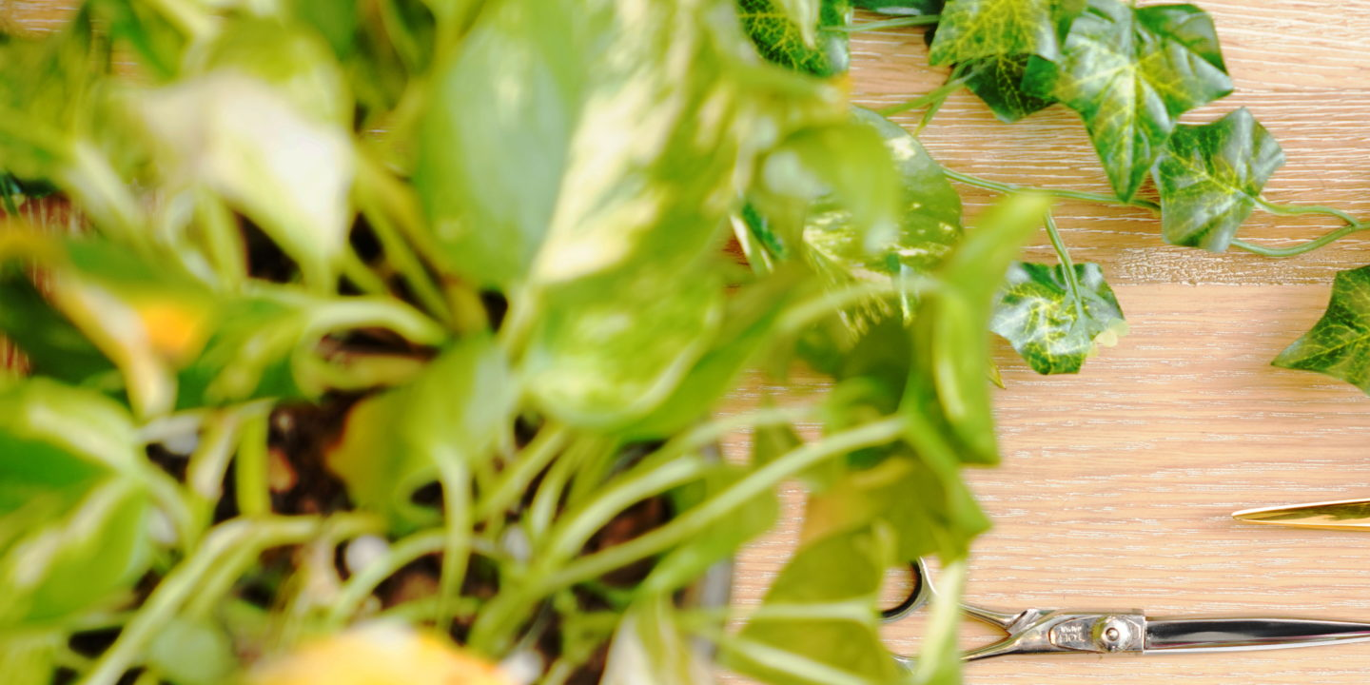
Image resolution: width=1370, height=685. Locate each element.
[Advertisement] (571, 133)
